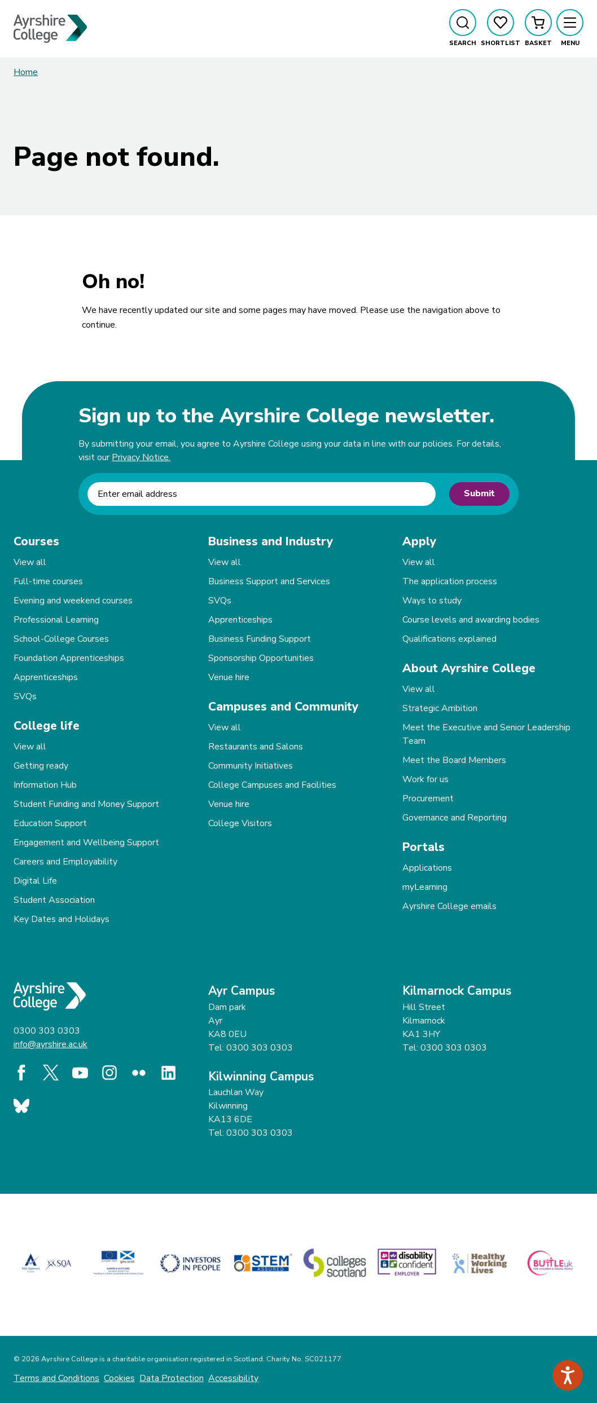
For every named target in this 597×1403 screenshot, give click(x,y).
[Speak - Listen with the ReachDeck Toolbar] (567, 1375)
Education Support (50, 823)
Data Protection (171, 1378)
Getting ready (41, 766)
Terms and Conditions (56, 1378)
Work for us (425, 779)
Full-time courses (48, 581)
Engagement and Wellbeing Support (86, 842)
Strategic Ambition (439, 708)
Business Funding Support (259, 639)
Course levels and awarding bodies (470, 620)
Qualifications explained (449, 639)
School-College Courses (61, 639)
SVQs (25, 696)
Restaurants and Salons (255, 746)
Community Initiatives (250, 766)
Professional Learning (56, 620)
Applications (427, 868)
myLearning (424, 887)
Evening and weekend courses (73, 600)
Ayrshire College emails (449, 906)
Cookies (119, 1378)
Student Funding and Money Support (86, 804)
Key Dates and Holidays (61, 919)
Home (26, 72)
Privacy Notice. (141, 457)
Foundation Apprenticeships (69, 658)
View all (30, 562)
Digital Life (35, 881)
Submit (479, 493)
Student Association (54, 900)
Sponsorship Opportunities (261, 658)
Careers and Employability (65, 861)
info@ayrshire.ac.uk (50, 1044)
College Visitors (240, 823)
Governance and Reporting (454, 817)
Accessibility (233, 1378)
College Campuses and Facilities (272, 785)
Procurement (428, 798)
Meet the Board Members (454, 760)
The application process (449, 581)
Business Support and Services (269, 581)
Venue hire (228, 677)
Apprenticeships (46, 677)
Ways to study (432, 600)
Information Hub (45, 785)
